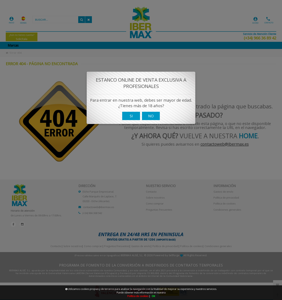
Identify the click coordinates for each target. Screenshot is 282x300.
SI (131, 119)
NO (151, 119)
